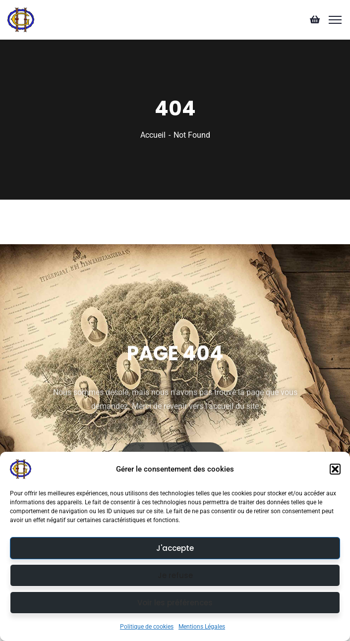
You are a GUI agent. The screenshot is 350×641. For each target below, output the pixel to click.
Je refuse (175, 575)
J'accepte (175, 548)
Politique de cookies (147, 626)
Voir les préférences (175, 602)
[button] (335, 469)
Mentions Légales (201, 626)
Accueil (153, 135)
